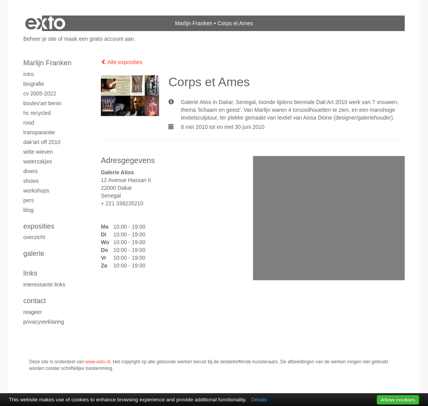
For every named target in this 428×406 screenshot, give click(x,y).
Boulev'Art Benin (42, 103)
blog (28, 210)
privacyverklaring (43, 322)
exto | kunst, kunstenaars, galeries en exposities (45, 23)
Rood (28, 123)
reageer (32, 312)
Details (259, 400)
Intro (28, 74)
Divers (30, 171)
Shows (31, 181)
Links (30, 273)
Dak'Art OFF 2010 (42, 142)
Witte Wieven (38, 152)
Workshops (36, 190)
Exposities (38, 226)
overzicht (34, 237)
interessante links (44, 284)
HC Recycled (37, 113)
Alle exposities (121, 62)
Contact (34, 301)
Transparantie (39, 132)
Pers (28, 200)
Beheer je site (40, 39)
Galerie (33, 253)
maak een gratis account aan (99, 39)
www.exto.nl (97, 361)
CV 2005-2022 (39, 93)
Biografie (33, 84)
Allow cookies (398, 400)
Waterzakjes (37, 161)
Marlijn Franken (193, 23)
